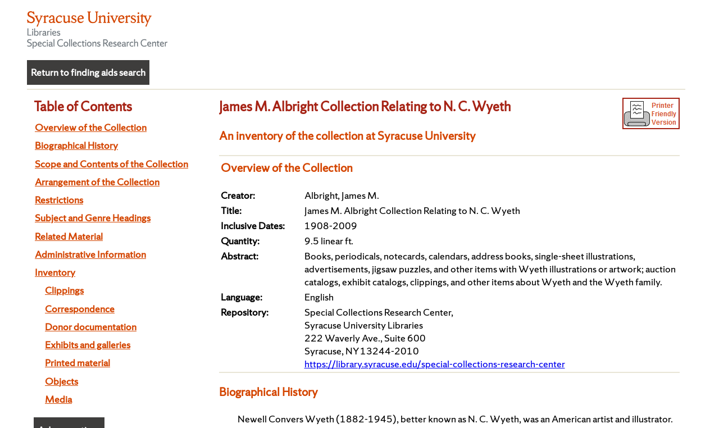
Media (58, 399)
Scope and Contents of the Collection (111, 163)
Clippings (64, 290)
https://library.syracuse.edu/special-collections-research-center (434, 363)
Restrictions (59, 199)
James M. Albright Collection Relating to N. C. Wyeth (365, 106)
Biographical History (76, 145)
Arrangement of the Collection (97, 181)
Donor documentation (90, 326)
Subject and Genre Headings (93, 217)
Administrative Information (90, 254)
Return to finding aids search (88, 72)
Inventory (55, 272)
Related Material (69, 236)
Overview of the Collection (91, 127)
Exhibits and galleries (87, 344)
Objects (61, 381)
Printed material (77, 362)
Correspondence (80, 308)
